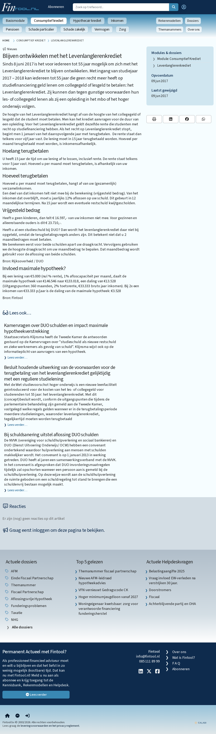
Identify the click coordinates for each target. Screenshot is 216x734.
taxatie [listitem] (13, 612)
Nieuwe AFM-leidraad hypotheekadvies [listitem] (95, 580)
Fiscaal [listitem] (154, 596)
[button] (183, 7)
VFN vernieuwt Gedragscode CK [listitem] (103, 590)
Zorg (122, 29)
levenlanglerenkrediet (174, 65)
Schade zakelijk (74, 29)
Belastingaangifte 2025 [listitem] (166, 571)
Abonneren (56, 6)
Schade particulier (41, 29)
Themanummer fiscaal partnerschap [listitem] (107, 571)
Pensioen (12, 29)
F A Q (176, 663)
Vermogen (102, 29)
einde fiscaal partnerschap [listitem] (28, 578)
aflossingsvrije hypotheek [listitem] (28, 599)
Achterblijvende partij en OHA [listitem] (172, 603)
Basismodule (15, 20)
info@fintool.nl (148, 656)
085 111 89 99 (149, 661)
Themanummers (169, 29)
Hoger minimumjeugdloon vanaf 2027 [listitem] (108, 596)
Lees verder (36, 694)
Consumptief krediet (48, 20)
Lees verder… (17, 357)
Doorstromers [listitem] (160, 590)
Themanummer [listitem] (20, 585)
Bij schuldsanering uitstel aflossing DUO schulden (51, 434)
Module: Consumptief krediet (179, 58)
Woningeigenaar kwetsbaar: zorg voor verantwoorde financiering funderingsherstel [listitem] (108, 608)
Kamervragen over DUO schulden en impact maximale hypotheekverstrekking (56, 328)
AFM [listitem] (11, 571)
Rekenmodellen (169, 20)
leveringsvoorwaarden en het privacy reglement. (50, 726)
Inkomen (117, 20)
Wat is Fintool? (183, 657)
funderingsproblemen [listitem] (25, 605)
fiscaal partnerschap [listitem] (24, 592)
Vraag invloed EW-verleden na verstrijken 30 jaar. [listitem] (172, 580)
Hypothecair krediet (87, 20)
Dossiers (193, 20)
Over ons (194, 29)
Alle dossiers (22, 627)
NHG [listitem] (11, 619)
